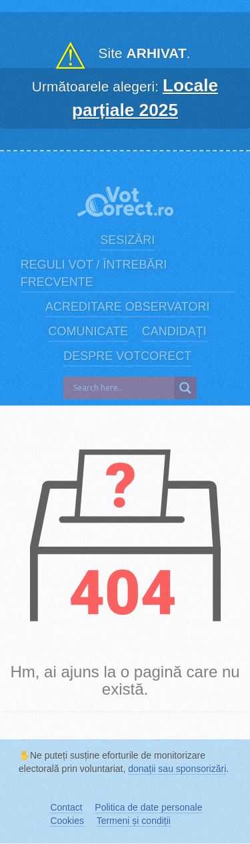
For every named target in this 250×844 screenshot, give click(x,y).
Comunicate (89, 331)
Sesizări (127, 240)
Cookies (67, 820)
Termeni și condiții (134, 820)
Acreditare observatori (127, 306)
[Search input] (122, 388)
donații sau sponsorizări (177, 768)
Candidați (174, 331)
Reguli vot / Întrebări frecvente (94, 273)
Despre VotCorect (127, 356)
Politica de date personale (148, 807)
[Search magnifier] (185, 388)
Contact (66, 807)
